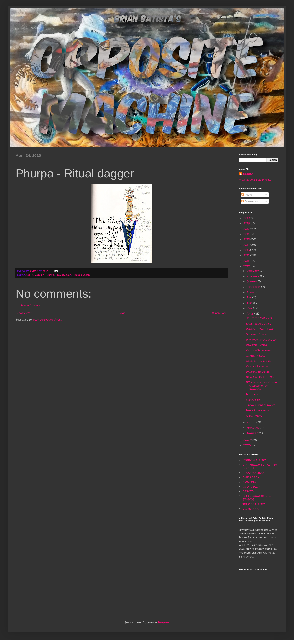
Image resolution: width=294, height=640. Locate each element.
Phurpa (49, 275)
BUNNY (247, 174)
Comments (249, 201)
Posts (246, 194)
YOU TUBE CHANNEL (259, 318)
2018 (247, 223)
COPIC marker (35, 275)
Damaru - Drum (256, 345)
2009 (247, 440)
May (250, 308)
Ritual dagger (81, 275)
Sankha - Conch (256, 334)
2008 (247, 445)
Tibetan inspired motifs (260, 405)
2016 (247, 234)
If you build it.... (255, 394)
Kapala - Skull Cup (258, 361)
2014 (246, 245)
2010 (247, 266)
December (253, 271)
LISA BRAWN (251, 487)
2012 (246, 255)
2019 (246, 218)
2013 (246, 250)
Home (122, 313)
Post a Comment (31, 305)
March (251, 422)
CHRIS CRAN (251, 477)
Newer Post (24, 313)
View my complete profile (255, 179)
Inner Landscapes (257, 410)
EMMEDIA (249, 482)
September (254, 287)
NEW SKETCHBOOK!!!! (260, 377)
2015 (246, 239)
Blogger (163, 622)
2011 (246, 261)
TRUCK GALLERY (254, 504)
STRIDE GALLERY (254, 460)
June (250, 303)
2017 (246, 229)
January (252, 433)
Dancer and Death (258, 371)
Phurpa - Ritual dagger (261, 339)
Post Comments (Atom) (47, 319)
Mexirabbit (253, 399)
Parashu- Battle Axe (260, 329)
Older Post (219, 313)
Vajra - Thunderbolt (259, 350)
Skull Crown (254, 416)
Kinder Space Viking (258, 323)
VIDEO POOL (251, 509)
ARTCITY (248, 491)
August (251, 292)
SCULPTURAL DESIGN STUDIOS (257, 497)
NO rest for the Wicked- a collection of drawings (262, 385)
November (253, 276)
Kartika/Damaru (257, 366)
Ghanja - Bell (255, 355)
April (250, 313)
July (249, 297)
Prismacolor (63, 275)
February (253, 427)
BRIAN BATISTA (253, 473)
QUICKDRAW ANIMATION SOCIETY (260, 466)
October (252, 281)
